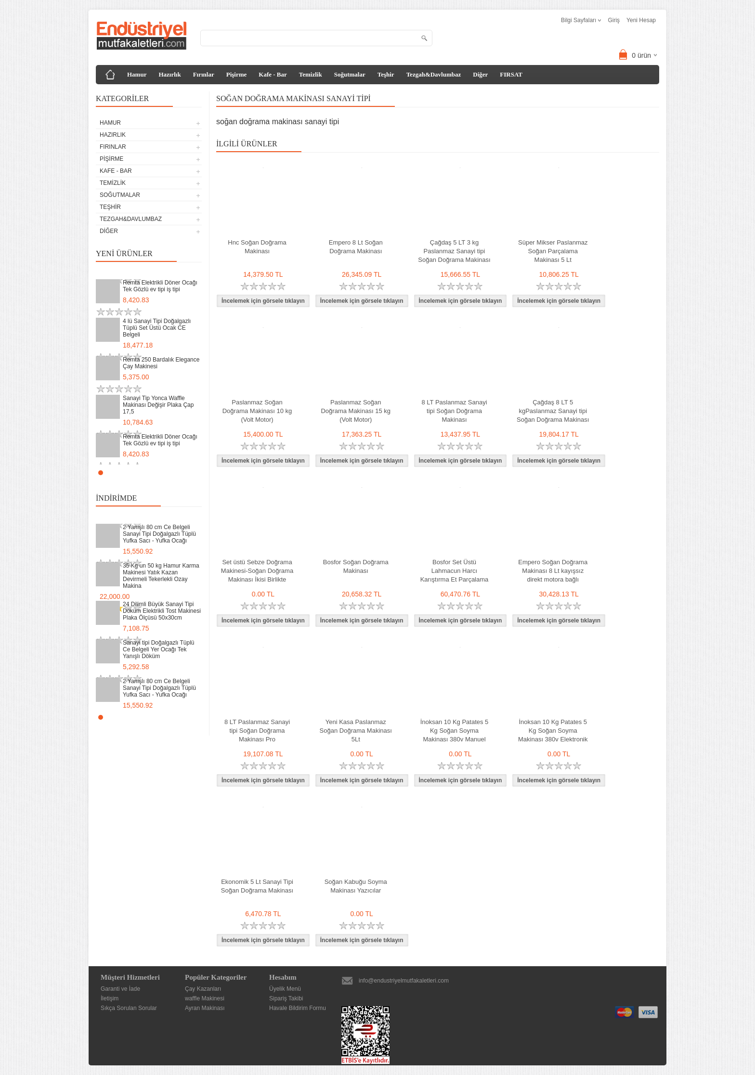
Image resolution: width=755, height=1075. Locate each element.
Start (189, 472)
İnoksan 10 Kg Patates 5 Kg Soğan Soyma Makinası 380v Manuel (454, 730)
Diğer (480, 74)
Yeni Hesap (641, 20)
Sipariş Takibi (286, 998)
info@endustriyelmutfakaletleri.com (404, 980)
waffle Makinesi (204, 998)
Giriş (614, 20)
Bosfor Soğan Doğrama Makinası (356, 566)
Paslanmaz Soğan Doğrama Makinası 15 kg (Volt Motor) (356, 411)
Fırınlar (203, 74)
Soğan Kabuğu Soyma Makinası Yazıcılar (356, 886)
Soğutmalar (349, 74)
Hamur (136, 74)
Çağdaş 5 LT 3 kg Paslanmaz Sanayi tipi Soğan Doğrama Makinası (454, 251)
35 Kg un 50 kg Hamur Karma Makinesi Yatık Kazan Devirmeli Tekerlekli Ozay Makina (161, 575)
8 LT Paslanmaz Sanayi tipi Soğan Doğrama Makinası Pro (257, 730)
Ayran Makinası (204, 1008)
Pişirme (236, 74)
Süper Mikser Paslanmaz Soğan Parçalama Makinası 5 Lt (553, 251)
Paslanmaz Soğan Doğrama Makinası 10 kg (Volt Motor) (257, 411)
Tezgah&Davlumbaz (433, 74)
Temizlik (310, 74)
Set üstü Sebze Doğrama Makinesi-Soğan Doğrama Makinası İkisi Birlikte (257, 570)
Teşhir (386, 74)
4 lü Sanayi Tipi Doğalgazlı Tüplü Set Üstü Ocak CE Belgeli (157, 328)
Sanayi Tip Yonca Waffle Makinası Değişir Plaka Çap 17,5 (158, 405)
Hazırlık (169, 74)
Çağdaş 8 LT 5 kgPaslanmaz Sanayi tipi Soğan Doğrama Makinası (553, 411)
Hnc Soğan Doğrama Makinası (257, 247)
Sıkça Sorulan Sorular (129, 1008)
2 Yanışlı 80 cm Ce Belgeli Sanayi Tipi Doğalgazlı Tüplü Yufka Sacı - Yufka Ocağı (159, 534)
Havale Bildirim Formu (297, 1008)
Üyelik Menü (285, 988)
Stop (197, 472)
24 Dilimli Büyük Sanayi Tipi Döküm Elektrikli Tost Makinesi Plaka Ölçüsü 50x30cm (162, 611)
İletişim (109, 998)
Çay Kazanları (203, 988)
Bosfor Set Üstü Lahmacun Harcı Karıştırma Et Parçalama (454, 570)
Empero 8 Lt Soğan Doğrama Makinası (356, 247)
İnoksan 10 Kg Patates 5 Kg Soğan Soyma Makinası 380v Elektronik (553, 730)
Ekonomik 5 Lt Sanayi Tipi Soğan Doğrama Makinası (257, 886)
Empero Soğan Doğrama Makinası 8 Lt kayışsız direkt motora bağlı (552, 570)
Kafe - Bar (272, 74)
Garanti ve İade (120, 988)
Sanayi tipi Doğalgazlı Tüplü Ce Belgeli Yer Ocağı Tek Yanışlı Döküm (159, 649)
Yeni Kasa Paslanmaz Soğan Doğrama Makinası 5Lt (356, 730)
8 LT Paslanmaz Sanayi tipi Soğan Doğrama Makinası (454, 411)
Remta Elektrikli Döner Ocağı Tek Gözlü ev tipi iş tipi (160, 286)
